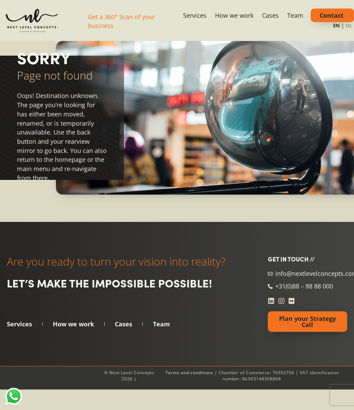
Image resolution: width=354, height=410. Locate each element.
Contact (331, 15)
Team (295, 15)
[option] (349, 26)
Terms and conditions (189, 373)
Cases (270, 15)
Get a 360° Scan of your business (121, 21)
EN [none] (336, 25)
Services (194, 15)
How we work (234, 15)
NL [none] (349, 25)
